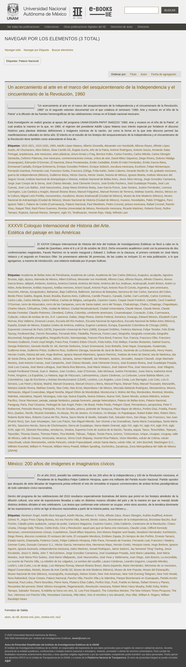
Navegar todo (13, 49)
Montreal (157, 392)
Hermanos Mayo (102, 544)
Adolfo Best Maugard (53, 515)
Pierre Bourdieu (43, 582)
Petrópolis (49, 408)
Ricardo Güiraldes (45, 413)
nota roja (62, 396)
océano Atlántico (149, 396)
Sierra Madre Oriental (107, 425)
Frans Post (61, 341)
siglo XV (138, 425)
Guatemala (159, 346)
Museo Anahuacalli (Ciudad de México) (99, 195)
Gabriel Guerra (161, 341)
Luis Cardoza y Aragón (35, 191)
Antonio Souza (142, 149)
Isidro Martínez (79, 548)
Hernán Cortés (16, 354)
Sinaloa (69, 429)
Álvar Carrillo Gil (60, 149)
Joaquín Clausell (144, 358)
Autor (144, 74)
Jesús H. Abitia (30, 553)
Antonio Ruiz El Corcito (122, 287)
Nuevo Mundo (130, 396)
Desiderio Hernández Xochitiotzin (156, 532)
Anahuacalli (139, 283)
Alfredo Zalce (113, 515)
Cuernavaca (162, 312)
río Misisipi (110, 413)
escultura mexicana (121, 166)
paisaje (43, 400)
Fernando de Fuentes (118, 540)
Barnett (84, 519)
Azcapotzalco (37, 291)
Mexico (159, 191)
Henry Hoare (164, 350)
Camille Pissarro (101, 295)
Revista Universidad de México (76, 208)
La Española (35, 375)
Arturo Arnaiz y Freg (83, 154)
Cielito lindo (51, 527)
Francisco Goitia (59, 170)
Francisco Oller (149, 337)
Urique (144, 433)
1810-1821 (27, 145)
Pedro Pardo (103, 404)
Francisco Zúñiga (81, 170)
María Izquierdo (112, 565)
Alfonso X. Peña (94, 515)
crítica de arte (102, 158)
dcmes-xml (26, 617)
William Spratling (90, 446)
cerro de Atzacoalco (33, 304)
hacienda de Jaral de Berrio (106, 350)
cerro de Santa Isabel (88, 304)
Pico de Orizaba (65, 408)
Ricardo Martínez (133, 208)
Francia (133, 337)
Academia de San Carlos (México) (116, 275)
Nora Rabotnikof (17, 578)
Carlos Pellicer (50, 300)
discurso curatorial (35, 536)
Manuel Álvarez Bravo (63, 191)
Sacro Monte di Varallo (82, 417)
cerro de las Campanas (60, 304)
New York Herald (167, 573)
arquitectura (26, 154)
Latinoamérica (90, 375)
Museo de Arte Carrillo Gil (57, 569)
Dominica (120, 316)
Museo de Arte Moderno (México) (143, 195)
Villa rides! (79, 594)
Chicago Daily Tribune (30, 527)
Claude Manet (133, 308)
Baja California (68, 291)
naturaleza (25, 396)
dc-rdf (15, 617)
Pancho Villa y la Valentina (99, 578)
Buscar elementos (62, 49)
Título (133, 74)
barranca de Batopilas (104, 291)
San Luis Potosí (60, 421)
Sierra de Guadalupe (80, 425)
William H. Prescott (41, 446)
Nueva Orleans (96, 396)
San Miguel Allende (82, 421)
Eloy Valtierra (26, 321)
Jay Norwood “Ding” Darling (146, 548)
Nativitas (13, 396)
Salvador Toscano (29, 590)
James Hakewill (83, 358)
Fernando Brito (67, 333)
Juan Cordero (67, 371)
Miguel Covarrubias (33, 392)
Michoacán (14, 392)
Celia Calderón (122, 523)
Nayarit (37, 396)
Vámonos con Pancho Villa (30, 594)
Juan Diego (136, 557)
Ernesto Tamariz (164, 536)
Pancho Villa (75, 578)
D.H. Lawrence (59, 316)
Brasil (46, 295)
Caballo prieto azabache (32, 523)
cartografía (89, 300)
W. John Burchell (143, 442)
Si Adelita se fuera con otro (57, 590)
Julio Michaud (105, 371)
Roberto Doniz (153, 208)
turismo (117, 433)
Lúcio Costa (122, 379)
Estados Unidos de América (57, 325)
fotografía (124, 333)
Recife (29, 413)
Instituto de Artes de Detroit (134, 354)
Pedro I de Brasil (85, 404)
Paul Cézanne (36, 404)
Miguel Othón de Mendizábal (82, 392)
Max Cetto (63, 387)
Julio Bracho (152, 557)
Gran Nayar (129, 346)
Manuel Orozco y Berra (89, 383)
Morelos (168, 392)
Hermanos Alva (82, 544)
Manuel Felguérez (88, 191)
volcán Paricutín (56, 442)
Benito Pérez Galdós (20, 295)
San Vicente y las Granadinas (113, 421)
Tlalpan (91, 433)
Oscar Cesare (36, 578)
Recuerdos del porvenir (21, 586)
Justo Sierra (145, 371)
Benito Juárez (99, 519)
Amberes (40, 283)
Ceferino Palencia (31, 158)
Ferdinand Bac (26, 333)
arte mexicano (43, 154)
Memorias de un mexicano (160, 565)
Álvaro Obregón (132, 515)
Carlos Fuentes (123, 154)
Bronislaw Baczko (159, 519)
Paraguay (13, 404)
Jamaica (67, 358)
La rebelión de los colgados (56, 561)
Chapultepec (169, 304)
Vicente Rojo (95, 212)
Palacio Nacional (75, 204)
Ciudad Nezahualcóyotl (84, 308)
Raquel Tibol (22, 208)
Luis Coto (153, 379)
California (84, 295)
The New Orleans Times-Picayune (150, 590)
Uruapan (154, 433)
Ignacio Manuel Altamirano (79, 354)
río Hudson (95, 413)
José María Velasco (98, 367)
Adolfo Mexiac (75, 515)
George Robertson (19, 346)
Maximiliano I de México (98, 387)
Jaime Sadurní (120, 548)
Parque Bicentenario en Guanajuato (138, 578)
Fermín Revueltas (46, 333)
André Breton (156, 283)
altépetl (29, 283)
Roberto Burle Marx (19, 417)
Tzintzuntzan (131, 433)
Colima (69, 312)
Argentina (143, 287)
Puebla (163, 408)
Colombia (80, 312)
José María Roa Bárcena (70, 367)
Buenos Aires (70, 295)
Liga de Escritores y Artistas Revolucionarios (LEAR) (55, 379)
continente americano (100, 312)
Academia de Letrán (83, 275)
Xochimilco (107, 446)
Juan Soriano (129, 187)
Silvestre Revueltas (37, 429)
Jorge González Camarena (159, 179)
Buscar (169, 10)
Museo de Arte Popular (128, 569)
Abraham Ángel (30, 515)
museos (125, 200)
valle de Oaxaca (30, 438)
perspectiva (155, 404)
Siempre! (54, 212)
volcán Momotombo (34, 442)
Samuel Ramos (38, 212)
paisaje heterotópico (104, 400)
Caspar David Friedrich (131, 300)
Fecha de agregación (163, 74)
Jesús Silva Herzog (130, 179)
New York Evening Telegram (138, 573)
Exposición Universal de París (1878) (29, 329)
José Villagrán (165, 367)
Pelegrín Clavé (121, 404)
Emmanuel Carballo (19, 166)
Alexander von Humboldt (118, 145)
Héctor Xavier (96, 174)
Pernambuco (139, 404)
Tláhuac (80, 433)
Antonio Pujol (99, 287)
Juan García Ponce (108, 187)
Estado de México (28, 325)
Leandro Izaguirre (134, 561)
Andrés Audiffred (152, 515)
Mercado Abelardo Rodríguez (130, 387)
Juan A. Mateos (49, 371)
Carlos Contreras (161, 295)
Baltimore (84, 291)
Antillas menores (64, 287)
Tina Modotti (67, 433)
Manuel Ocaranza (63, 383)
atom (8, 617)
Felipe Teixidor (151, 329)
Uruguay (166, 433)
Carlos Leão (15, 300)
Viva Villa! (131, 594)
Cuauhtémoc (60, 532)
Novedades (138, 200)
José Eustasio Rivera (133, 362)
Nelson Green (88, 573)
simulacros (56, 429)
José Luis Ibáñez (28, 187)
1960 (53, 145)
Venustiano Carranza (59, 594)
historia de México (116, 174)
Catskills (151, 300)
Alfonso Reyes (143, 145)
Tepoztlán (13, 433)
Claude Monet (151, 308)
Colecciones (51, 26)
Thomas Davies (29, 433)
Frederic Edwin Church (82, 341)
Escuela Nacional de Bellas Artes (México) (150, 321)
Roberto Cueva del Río (45, 417)
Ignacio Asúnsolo (28, 548)
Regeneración (75, 586)
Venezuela (48, 438)
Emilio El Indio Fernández (126, 162)
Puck (114, 582)
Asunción (13, 291)
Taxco (145, 429)
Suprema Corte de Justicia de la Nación (98, 429)
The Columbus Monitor (115, 590)
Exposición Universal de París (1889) (75, 329)
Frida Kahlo (99, 170)
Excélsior (140, 166)
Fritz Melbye (120, 341)
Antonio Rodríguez (121, 149)
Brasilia (56, 295)
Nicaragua (49, 396)
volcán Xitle (124, 442)
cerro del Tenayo (112, 304)
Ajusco (29, 279)
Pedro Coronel (114, 204)
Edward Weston (148, 316)
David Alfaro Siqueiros (124, 158)
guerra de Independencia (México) (28, 174)
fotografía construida (143, 333)
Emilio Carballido (100, 162)
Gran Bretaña (113, 346)
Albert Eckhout (67, 279)
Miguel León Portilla (32, 195)
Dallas (73, 316)
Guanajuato (144, 346)
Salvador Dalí (105, 417)
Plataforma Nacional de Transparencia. (107, 657)
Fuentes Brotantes (140, 341)
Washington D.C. (164, 442)
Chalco (144, 304)
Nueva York (113, 396)
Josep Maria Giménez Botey (79, 187)
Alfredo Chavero (153, 279)
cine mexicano (51, 158)
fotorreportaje (78, 337)
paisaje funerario (81, 400)
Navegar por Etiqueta (36, 49)
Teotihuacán (80, 212)
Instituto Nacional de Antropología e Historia (51, 179)
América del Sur (110, 283)
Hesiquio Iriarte (141, 544)
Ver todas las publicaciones (23, 26)
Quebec (19, 413)
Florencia (95, 333)
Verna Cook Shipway (80, 438)
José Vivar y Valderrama (114, 557)
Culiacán (13, 316)
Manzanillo (168, 383)
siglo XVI (149, 425)
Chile (44, 308)
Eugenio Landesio (96, 325)
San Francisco (156, 417)
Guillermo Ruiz (56, 350)
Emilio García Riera (154, 162)
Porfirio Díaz (150, 408)
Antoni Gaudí (82, 287)
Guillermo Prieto (36, 350)
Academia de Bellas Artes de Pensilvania (45, 275)
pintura (80, 408)
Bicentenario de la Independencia (128, 519)
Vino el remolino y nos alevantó (105, 594)
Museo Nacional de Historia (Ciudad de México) (91, 200)
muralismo (68, 195)
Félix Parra (97, 540)
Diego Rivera (146, 158)
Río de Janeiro (79, 413)
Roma (64, 417)
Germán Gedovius (69, 346)
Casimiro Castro (106, 300)
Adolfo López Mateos (69, 145)
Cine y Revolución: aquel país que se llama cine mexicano (94, 527)
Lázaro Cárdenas (110, 375)
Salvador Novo (123, 417)
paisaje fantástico (59, 400)
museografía (55, 573)
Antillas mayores (43, 287)
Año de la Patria (99, 149)
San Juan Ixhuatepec (37, 421)
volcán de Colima (149, 438)
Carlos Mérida (142, 154)
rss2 (58, 617)
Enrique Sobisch (99, 166)
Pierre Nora (61, 582)
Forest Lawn (109, 333)
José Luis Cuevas (18, 367)
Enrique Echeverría (44, 166)
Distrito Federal (104, 316)
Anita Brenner (24, 287)
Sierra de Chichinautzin (53, 425)
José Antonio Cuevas (30, 362)
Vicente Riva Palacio (106, 438)
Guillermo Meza (59, 174)
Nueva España (77, 396)
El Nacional (57, 162)
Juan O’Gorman (86, 371)
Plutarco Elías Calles (81, 582)
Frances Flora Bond (99, 337)
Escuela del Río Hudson (70, 321)
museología (71, 573)
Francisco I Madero (162, 540)
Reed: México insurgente (51, 586)
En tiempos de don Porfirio (138, 536)
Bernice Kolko (104, 154)
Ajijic (21, 279)
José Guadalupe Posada (141, 183)
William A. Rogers (149, 594)
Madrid (47, 383)
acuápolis (155, 275)
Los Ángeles (106, 379)
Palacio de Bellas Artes (131, 400)
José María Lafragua (42, 367)
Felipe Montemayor (158, 166)
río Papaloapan (127, 413)
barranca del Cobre (159, 291)
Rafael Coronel (155, 204)
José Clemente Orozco (86, 183)
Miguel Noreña (55, 392)
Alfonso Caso (116, 279)
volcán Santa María (104, 442)
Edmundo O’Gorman (37, 162)
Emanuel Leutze (44, 321)
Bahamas (52, 291)
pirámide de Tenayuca (99, 408)
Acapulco (143, 275)
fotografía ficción (59, 337)
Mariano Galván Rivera (21, 387)
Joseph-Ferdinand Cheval (23, 371)
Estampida (32, 540)
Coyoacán (139, 312)
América (51, 283)
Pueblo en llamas (129, 582)
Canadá (117, 295)
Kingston (21, 375)
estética (79, 325)
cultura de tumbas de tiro (34, 316)
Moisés (36, 569)
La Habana (51, 375)
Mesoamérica (157, 387)
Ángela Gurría (80, 149)
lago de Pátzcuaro (69, 375)
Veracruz (61, 438)
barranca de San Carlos (132, 291)
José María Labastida (142, 553)
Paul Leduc (26, 582)
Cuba (150, 312)
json (37, 617)
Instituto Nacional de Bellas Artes (98, 179)
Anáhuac (126, 283)
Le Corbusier (129, 375)
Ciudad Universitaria (112, 308)
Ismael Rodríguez (99, 548)
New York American (109, 573)
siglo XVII (161, 425)
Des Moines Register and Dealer (116, 532)
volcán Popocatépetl (80, 442)
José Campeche (54, 362)
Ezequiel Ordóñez (108, 329)
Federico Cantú (49, 540)
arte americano (159, 287)
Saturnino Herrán (28, 425)
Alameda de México (46, 279)
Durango (132, 316)
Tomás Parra (104, 433)
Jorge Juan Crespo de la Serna (26, 183)
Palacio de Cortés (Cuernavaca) (45, 204)
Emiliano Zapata (111, 536)
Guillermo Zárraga (77, 350)
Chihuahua (33, 308)
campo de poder (57, 523)
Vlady (108, 212)
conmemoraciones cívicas (77, 158)
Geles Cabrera (116, 170)
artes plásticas (61, 154)
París (23, 404)
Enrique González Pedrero (72, 166)
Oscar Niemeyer (28, 400)
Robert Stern (167, 413)
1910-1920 (41, 145)
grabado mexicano (165, 170)
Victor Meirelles (129, 438)
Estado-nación (16, 540)
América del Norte (88, 283)
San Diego (140, 417)
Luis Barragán (138, 379)
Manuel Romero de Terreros (116, 191)
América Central (67, 283)
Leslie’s (12, 565)
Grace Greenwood (92, 346)
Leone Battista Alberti (150, 375)
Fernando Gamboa (19, 170)
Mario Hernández (133, 565)
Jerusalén (127, 358)
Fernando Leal (40, 170)
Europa (112, 325)
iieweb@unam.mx (81, 638)
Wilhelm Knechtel (18, 446)
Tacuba (127, 429)
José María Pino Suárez (33, 557)
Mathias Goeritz (144, 191)
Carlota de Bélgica (71, 300)
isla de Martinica (160, 354)
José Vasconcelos (50, 187)
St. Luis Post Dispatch (87, 590)
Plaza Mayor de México (127, 408)
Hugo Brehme (54, 354)
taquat (137, 429)
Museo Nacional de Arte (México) (27, 573)
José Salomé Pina (122, 367)
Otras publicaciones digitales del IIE (85, 26)
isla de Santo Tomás (39, 358)
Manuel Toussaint (150, 383)
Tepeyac (171, 429)
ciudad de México (59, 308)
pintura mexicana (135, 204)
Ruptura (23, 212)
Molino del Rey (127, 392)
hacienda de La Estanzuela (140, 350)
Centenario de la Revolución (149, 523)
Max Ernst (76, 387)
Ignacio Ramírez (106, 354)
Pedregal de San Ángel (60, 404)
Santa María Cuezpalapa (147, 421)
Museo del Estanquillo (156, 569)
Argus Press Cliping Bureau (37, 519)
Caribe (127, 295)
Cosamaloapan (123, 312)
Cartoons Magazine (80, 523)
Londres (92, 379)
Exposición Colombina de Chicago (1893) (142, 325)
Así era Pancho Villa (67, 519)
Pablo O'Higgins (155, 200)
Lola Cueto (24, 565)
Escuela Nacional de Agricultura (104, 321)
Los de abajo (40, 565)
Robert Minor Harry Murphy (128, 586)
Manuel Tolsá (130, 383)
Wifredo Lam (120, 212)
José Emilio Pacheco (113, 183)
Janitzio (114, 358)
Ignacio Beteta (136, 174)
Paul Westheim (96, 204)
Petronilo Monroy (31, 408)
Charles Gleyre (16, 308)
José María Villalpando (62, 557)
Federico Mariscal (131, 329)
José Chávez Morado (58, 183)
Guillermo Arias (17, 350)
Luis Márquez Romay (61, 565)
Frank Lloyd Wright (42, 341)
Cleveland (57, 312)
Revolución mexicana (108, 208)
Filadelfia (83, 333)
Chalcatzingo (131, 304)
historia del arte (36, 354)
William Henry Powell (66, 446)
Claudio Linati (138, 527)
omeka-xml (47, 617)
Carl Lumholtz (141, 295)
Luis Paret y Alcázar (30, 383)
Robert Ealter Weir (148, 413)
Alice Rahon (42, 149)
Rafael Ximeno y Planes (155, 582)
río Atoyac (63, 413)
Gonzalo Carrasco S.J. (40, 544)
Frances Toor (120, 337)
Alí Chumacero (25, 149)
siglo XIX (126, 425)
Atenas (24, 291)
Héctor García (78, 174)
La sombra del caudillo (87, 561)
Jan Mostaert (101, 358)
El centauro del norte (60, 536)
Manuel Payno (112, 383)
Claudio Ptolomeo (39, 312)
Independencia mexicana (54, 548)
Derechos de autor (122, 26)
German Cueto (16, 544)
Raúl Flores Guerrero (44, 208)
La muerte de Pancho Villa (23, 561)
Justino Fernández (149, 187)
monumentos (53, 195)
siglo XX (66, 212)
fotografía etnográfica (35, 337)
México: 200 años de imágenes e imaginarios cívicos (61, 463)
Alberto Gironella (93, 145)
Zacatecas (122, 446)
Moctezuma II (109, 392)
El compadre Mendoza (87, 536)
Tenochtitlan (158, 429)
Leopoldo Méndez (157, 561)
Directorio (143, 26)
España (12, 325)
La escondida (169, 557)
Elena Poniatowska (76, 162)
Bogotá (38, 295)
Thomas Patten (49, 433)
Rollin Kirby (152, 586)
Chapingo (155, 304)
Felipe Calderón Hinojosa (75, 540)
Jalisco (57, 358)
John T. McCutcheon (52, 553)
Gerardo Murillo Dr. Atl (140, 170)
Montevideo (144, 392)
